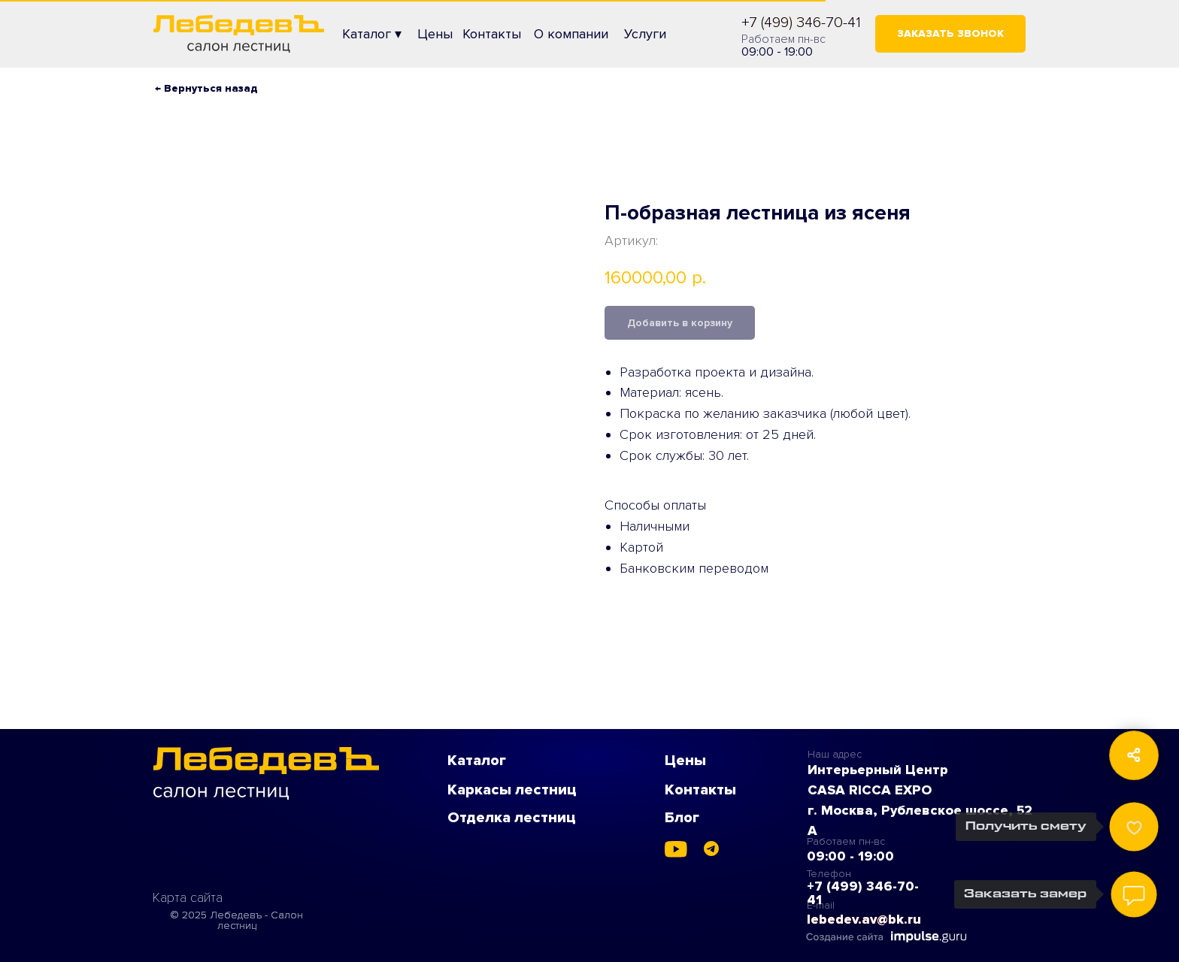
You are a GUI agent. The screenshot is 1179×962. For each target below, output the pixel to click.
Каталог (476, 761)
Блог (682, 818)
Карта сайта (188, 897)
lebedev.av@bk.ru (864, 919)
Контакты (700, 790)
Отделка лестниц (511, 818)
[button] (950, 34)
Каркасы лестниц (512, 790)
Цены (685, 761)
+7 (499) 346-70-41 (801, 23)
